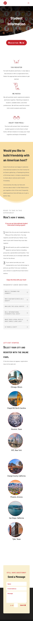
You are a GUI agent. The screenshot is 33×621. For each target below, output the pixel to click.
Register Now (16, 42)
